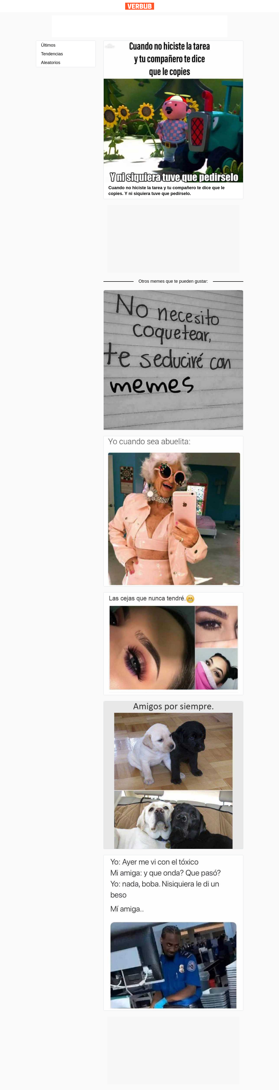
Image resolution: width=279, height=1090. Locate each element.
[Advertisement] (139, 26)
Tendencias (52, 53)
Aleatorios (50, 62)
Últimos (48, 45)
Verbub (139, 6)
